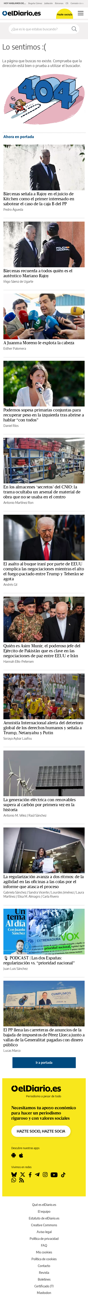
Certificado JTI (44, 1286)
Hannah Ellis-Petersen (18, 661)
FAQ (44, 1245)
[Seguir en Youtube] (54, 1174)
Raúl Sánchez (37, 815)
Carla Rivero (51, 896)
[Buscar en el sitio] (39, 29)
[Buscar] (74, 29)
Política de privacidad (44, 1239)
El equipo (44, 1211)
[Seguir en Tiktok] (63, 1174)
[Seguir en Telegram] (37, 1174)
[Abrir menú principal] (80, 13)
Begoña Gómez (35, 3)
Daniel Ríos (11, 426)
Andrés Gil (10, 584)
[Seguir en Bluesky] (14, 1174)
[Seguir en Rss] (21, 1180)
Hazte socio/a (64, 14)
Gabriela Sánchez (14, 892)
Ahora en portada (18, 136)
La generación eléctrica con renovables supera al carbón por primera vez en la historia (39, 805)
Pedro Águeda (13, 209)
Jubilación (48, 3)
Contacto (44, 1266)
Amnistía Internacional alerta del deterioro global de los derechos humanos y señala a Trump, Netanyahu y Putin (43, 728)
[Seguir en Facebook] (30, 1174)
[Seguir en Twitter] (22, 1174)
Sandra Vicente (39, 892)
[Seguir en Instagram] (45, 1174)
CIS (67, 3)
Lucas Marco (12, 1050)
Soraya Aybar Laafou (17, 738)
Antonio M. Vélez (14, 815)
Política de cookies (44, 1259)
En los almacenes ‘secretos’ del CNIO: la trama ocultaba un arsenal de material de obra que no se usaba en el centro (41, 492)
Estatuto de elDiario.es (44, 1218)
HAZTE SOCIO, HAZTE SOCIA (41, 1131)
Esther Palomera (14, 348)
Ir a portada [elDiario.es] (44, 1062)
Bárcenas (59, 3)
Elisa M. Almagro (29, 896)
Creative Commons (44, 1225)
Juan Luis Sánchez (15, 969)
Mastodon (44, 1293)
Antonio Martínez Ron (18, 502)
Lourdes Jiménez (62, 892)
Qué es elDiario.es (44, 1205)
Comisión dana (77, 3)
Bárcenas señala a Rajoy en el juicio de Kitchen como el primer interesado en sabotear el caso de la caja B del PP (38, 199)
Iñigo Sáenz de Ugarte (18, 281)
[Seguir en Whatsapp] (13, 1180)
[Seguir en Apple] (21, 1155)
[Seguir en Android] (13, 1155)
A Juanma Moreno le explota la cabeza (38, 343)
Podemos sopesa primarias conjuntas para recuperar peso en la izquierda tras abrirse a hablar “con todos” (43, 415)
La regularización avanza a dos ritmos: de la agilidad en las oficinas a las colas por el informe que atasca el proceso (43, 882)
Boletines (44, 1279)
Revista (44, 1272)
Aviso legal (44, 1232)
